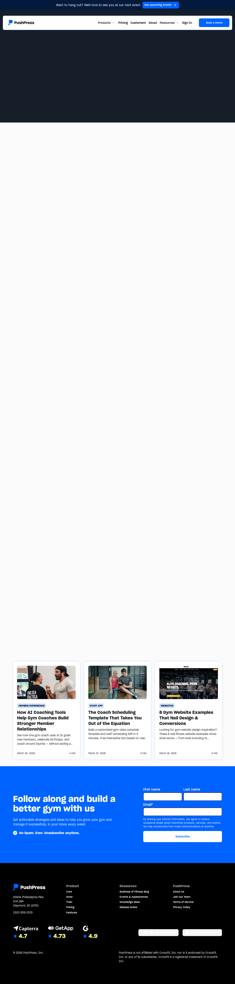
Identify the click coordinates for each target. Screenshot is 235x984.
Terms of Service (183, 901)
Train (69, 901)
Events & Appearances (134, 896)
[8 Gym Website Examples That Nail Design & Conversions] (188, 710)
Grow (69, 896)
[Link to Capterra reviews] (25, 933)
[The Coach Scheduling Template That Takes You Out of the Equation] (117, 710)
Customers (138, 23)
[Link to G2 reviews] (90, 933)
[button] (106, 23)
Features (71, 912)
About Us (178, 891)
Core (69, 891)
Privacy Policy (181, 907)
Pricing (123, 23)
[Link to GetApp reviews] (60, 933)
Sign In (187, 23)
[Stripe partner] (158, 932)
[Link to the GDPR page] (202, 932)
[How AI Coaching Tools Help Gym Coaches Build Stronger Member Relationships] (46, 710)
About (153, 23)
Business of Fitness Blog (134, 891)
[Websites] (167, 705)
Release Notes (128, 907)
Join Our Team (181, 896)
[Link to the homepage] (21, 23)
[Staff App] (96, 705)
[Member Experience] (31, 705)
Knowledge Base (130, 901)
